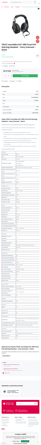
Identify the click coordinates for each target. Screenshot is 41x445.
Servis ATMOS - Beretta (32, 419)
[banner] (5, 2)
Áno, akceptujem (25, 441)
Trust (37, 55)
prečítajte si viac (10, 63)
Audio (12, 6)
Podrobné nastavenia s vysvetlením (20, 443)
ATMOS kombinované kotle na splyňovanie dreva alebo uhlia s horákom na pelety (33, 423)
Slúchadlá (17, 6)
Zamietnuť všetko (16, 441)
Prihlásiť (35, 403)
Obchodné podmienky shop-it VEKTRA (19, 420)
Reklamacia (30, 426)
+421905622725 (10, 411)
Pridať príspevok (6, 355)
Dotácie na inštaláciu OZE (33, 420)
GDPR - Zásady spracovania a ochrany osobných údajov (20, 422)
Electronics (7, 6)
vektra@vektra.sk (23, 411)
